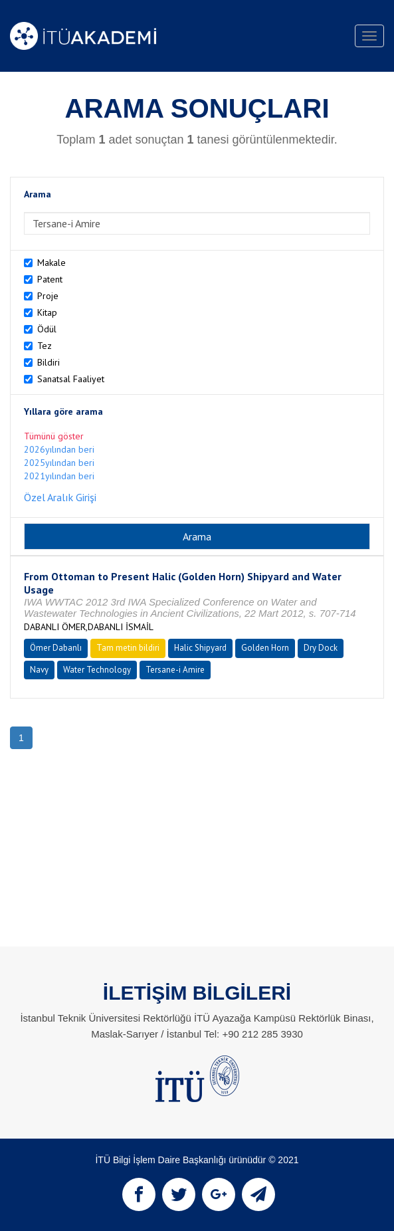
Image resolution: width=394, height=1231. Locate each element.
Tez (44, 346)
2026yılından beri (59, 449)
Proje (47, 296)
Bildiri (48, 362)
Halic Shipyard (200, 647)
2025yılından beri (59, 463)
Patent (49, 279)
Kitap (47, 312)
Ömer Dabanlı (56, 647)
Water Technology (97, 669)
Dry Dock (321, 647)
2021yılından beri (59, 476)
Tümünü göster (54, 436)
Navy (39, 669)
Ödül (46, 329)
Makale (51, 263)
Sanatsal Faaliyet (70, 379)
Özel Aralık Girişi (60, 497)
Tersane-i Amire (175, 669)
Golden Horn (265, 647)
